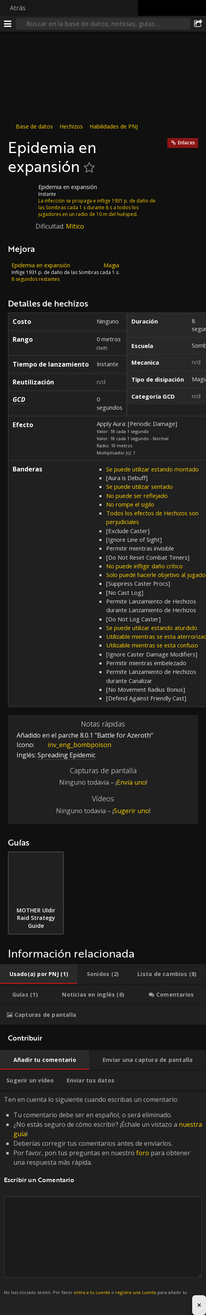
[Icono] (21, 193)
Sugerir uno (131, 810)
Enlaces (186, 142)
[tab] (38, 974)
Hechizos (71, 126)
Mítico (75, 226)
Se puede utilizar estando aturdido (151, 628)
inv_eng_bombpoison (73, 744)
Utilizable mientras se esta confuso (152, 645)
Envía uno (131, 782)
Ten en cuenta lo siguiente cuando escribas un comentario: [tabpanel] (103, 1200)
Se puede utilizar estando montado (152, 469)
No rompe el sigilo (130, 504)
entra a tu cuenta (92, 1292)
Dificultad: (51, 226)
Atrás (18, 8)
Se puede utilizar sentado (139, 486)
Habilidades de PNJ (114, 126)
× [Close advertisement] (199, 1305)
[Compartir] (198, 24)
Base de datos (34, 126)
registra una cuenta (135, 1292)
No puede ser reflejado (137, 496)
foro (142, 1152)
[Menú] (8, 24)
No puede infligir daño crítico (144, 566)
